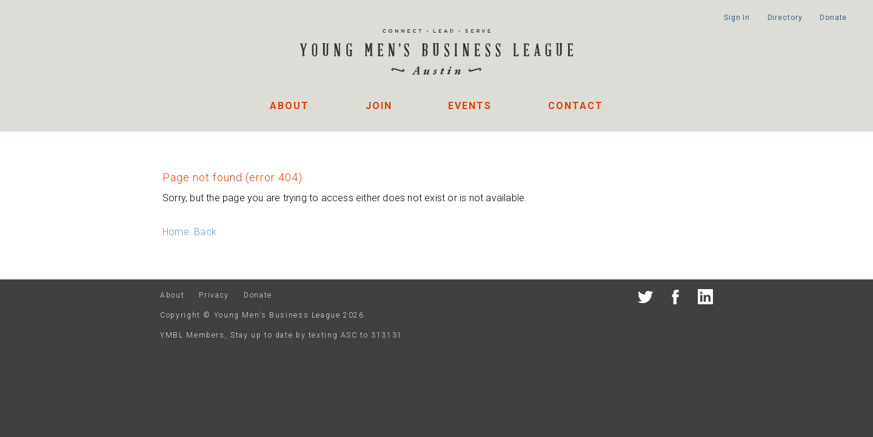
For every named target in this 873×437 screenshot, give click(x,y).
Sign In (737, 17)
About (289, 106)
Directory (785, 17)
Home (175, 232)
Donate (833, 17)
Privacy (214, 295)
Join (379, 106)
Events (470, 106)
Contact (575, 106)
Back (205, 232)
